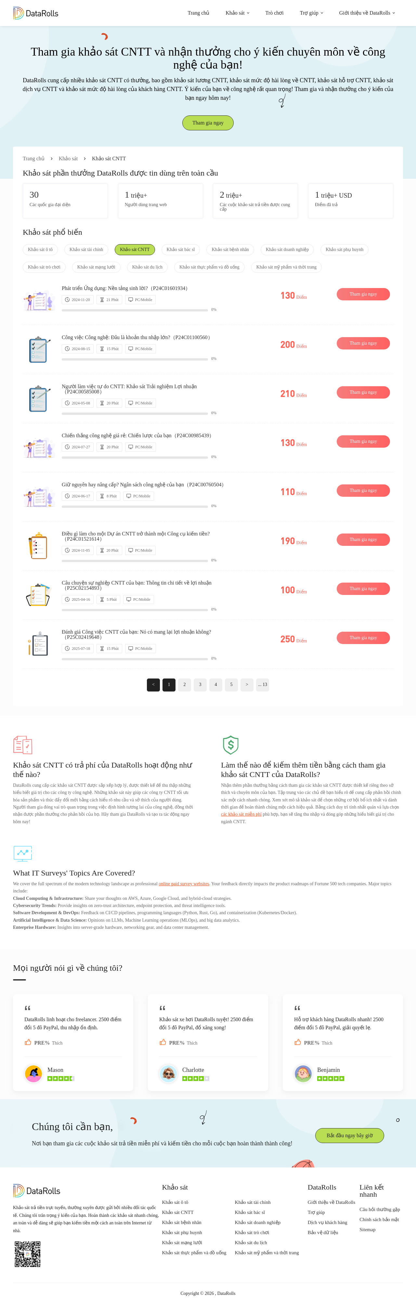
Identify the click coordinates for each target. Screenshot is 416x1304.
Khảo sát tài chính (86, 249)
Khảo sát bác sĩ (181, 249)
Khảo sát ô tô (40, 249)
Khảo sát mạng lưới (96, 267)
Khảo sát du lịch (147, 267)
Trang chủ (199, 13)
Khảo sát (235, 13)
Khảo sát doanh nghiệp (287, 249)
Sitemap (367, 1229)
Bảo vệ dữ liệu (323, 1232)
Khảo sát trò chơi (44, 267)
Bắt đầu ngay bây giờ (350, 1135)
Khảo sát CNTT (135, 249)
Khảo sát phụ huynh (344, 249)
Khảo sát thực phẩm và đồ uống (209, 267)
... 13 (262, 684)
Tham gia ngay (208, 122)
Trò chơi (275, 13)
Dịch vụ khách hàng (327, 1222)
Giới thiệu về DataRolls (364, 13)
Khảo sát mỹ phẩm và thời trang (286, 267)
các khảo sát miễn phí (241, 814)
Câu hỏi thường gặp (379, 1209)
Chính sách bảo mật (379, 1219)
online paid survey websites (184, 883)
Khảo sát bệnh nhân (230, 249)
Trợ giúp (309, 13)
